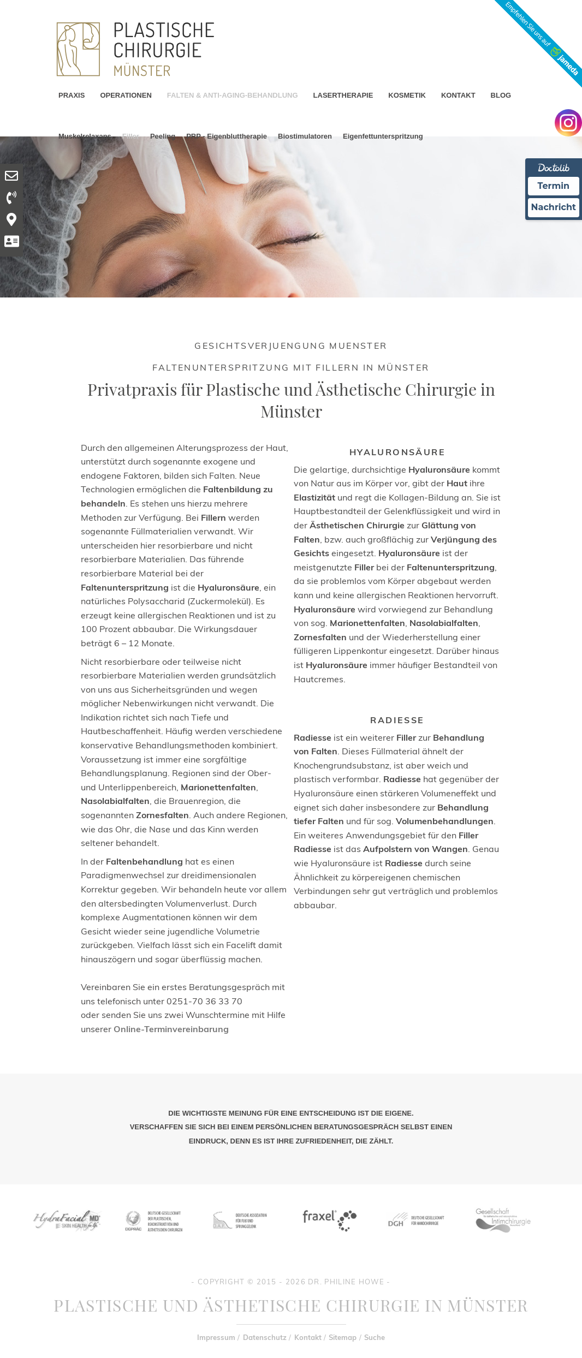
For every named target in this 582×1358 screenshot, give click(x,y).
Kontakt (308, 1337)
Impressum (216, 1337)
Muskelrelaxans (84, 136)
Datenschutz (265, 1337)
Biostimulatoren (305, 136)
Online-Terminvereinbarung (171, 1028)
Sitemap (343, 1337)
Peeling (162, 136)
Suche (374, 1337)
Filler (130, 136)
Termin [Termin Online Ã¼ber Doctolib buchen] (554, 186)
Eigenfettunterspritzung (383, 136)
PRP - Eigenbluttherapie (226, 136)
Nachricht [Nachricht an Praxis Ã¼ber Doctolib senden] (553, 207)
